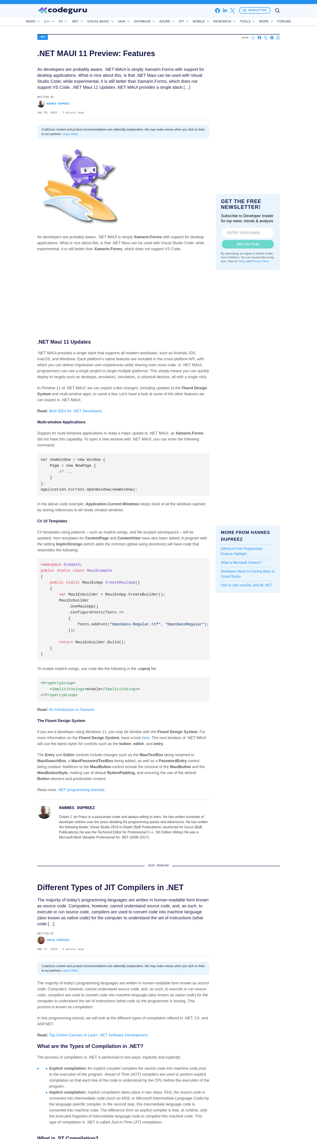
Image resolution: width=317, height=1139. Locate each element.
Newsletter (254, 10)
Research (234, 21)
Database (154, 21)
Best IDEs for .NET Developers (75, 411)
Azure (177, 21)
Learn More (70, 134)
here (146, 738)
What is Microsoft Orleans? (241, 562)
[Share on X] (265, 37)
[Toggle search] (277, 10)
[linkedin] (224, 10)
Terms (242, 261)
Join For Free (247, 244)
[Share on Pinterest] (272, 37)
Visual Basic (110, 21)
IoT (193, 21)
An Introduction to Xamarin (71, 710)
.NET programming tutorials (80, 790)
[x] (232, 10)
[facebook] (217, 10)
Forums (274, 21)
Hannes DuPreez (53, 104)
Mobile (211, 21)
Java (134, 21)
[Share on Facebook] (259, 37)
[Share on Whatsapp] (278, 37)
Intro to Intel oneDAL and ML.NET (246, 585)
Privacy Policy (260, 261)
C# (72, 21)
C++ (59, 21)
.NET (87, 21)
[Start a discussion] (253, 37)
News (43, 21)
